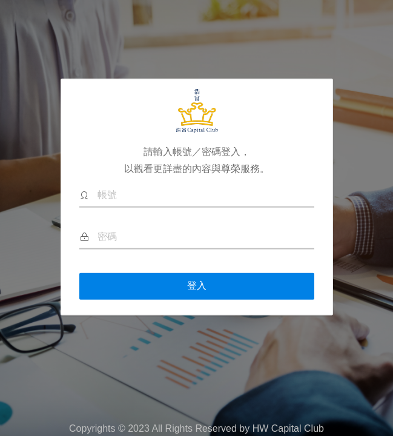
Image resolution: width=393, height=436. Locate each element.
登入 (196, 285)
